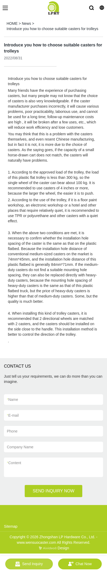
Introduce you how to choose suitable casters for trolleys (52, 29)
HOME (12, 23)
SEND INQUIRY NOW (53, 491)
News (26, 23)
